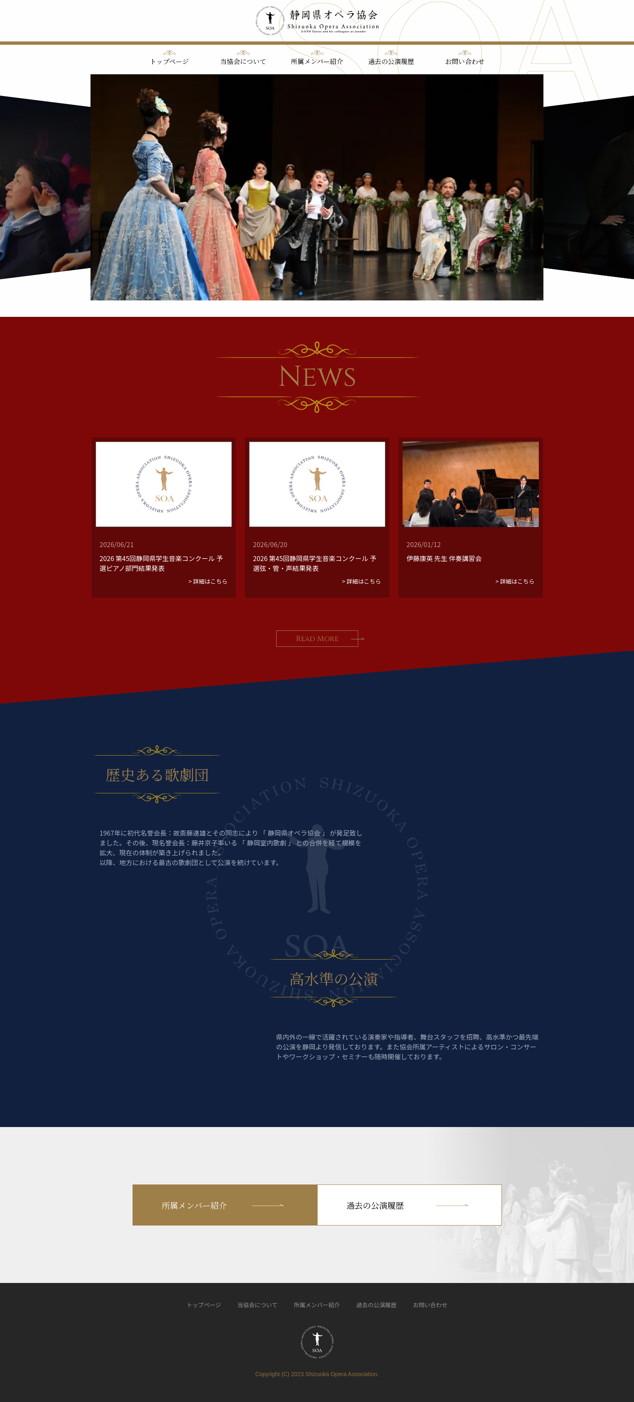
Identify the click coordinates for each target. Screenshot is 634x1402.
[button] (300, 293)
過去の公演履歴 (391, 61)
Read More (317, 639)
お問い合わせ (465, 61)
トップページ (169, 61)
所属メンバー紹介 (317, 61)
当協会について (243, 61)
